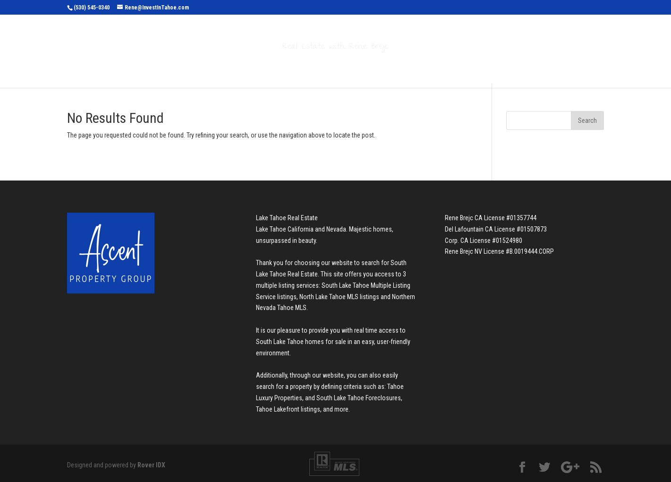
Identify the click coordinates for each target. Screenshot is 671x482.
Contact (453, 66)
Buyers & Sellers (341, 66)
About (405, 66)
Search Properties (252, 66)
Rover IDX (151, 465)
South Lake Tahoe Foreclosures (358, 398)
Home (194, 66)
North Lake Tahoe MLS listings (339, 297)
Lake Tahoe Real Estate (287, 218)
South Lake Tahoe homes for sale (301, 341)
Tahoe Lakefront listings (288, 409)
